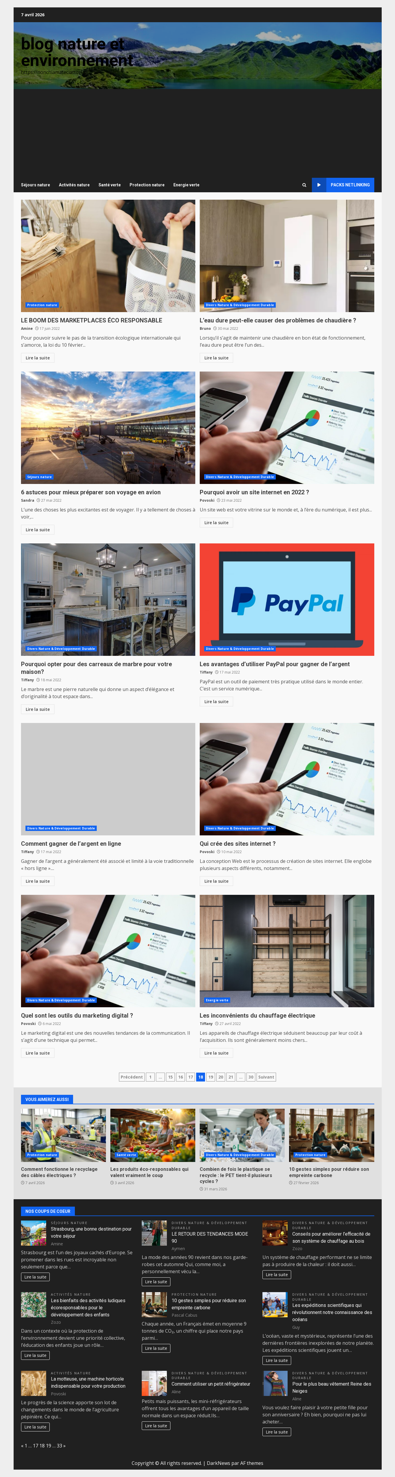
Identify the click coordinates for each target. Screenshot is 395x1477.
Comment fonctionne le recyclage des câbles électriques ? (63, 1135)
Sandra (27, 500)
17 (190, 1077)
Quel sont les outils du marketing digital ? (108, 951)
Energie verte (186, 185)
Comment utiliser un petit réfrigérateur (211, 1384)
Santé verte (110, 185)
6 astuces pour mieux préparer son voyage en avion (108, 428)
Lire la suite (38, 358)
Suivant (266, 1077)
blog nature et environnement (77, 52)
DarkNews (218, 1463)
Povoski (207, 500)
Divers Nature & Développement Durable (240, 305)
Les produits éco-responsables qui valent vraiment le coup (152, 1135)
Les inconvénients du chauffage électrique (287, 951)
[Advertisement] (197, 133)
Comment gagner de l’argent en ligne (108, 779)
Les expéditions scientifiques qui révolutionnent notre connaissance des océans (332, 1312)
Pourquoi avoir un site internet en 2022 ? (287, 428)
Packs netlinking (341, 185)
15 (170, 1077)
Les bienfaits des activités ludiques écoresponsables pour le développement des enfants (88, 1308)
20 (220, 1077)
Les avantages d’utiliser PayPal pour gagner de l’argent (287, 599)
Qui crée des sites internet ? (287, 779)
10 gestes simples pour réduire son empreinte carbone (331, 1135)
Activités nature (74, 185)
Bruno (205, 328)
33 (59, 1445)
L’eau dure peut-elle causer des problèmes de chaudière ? (287, 256)
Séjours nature (35, 185)
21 (230, 1077)
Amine (27, 328)
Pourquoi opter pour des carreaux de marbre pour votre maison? (108, 599)
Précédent (132, 1077)
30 (251, 1077)
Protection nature (147, 185)
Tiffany (27, 679)
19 (210, 1077)
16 (180, 1077)
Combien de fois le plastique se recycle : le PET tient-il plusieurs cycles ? (242, 1135)
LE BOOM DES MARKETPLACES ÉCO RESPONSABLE (108, 256)
